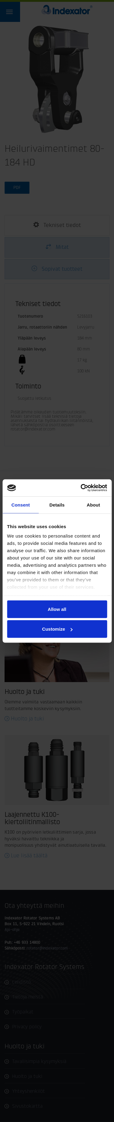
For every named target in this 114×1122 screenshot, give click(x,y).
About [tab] (93, 504)
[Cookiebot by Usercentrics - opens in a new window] (81, 488)
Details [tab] (57, 504)
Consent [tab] (20, 504)
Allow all (57, 609)
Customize (57, 629)
